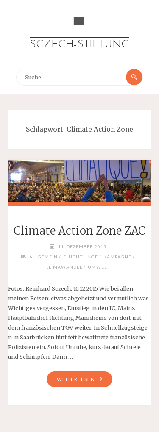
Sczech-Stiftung (79, 44)
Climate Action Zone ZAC (79, 231)
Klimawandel (63, 266)
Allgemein (43, 256)
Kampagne (117, 256)
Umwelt (99, 266)
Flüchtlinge (80, 256)
